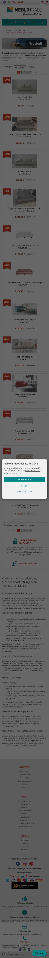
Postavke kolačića (32, 470)
